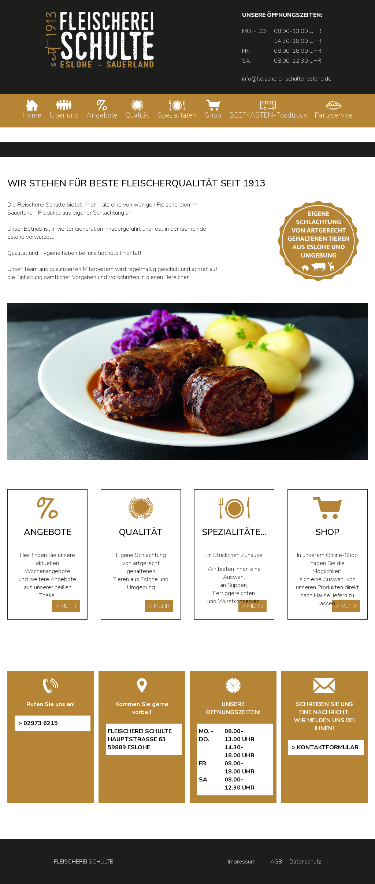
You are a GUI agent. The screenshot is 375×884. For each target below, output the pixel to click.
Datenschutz (305, 862)
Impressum (242, 862)
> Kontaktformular (325, 747)
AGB (276, 862)
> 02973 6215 (38, 723)
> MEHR (65, 606)
